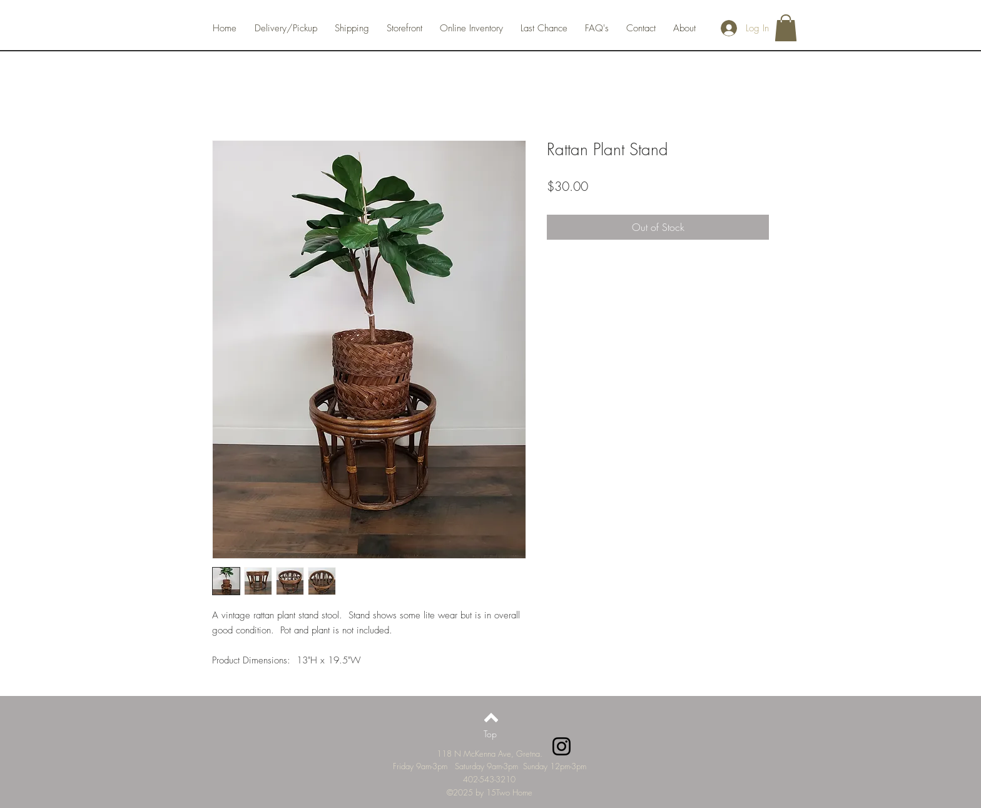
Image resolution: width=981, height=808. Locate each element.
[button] (786, 27)
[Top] (490, 734)
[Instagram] (561, 746)
